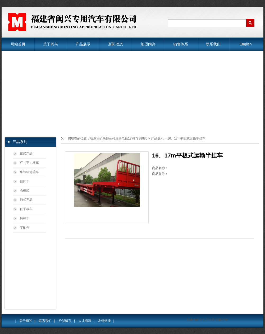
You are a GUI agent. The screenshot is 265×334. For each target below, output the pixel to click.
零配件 (24, 227)
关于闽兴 (50, 44)
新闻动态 (115, 44)
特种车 (24, 218)
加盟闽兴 (148, 44)
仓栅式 (24, 190)
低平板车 (26, 209)
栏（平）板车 (29, 163)
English (246, 44)
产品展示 (83, 44)
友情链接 (104, 321)
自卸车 (24, 181)
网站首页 (18, 44)
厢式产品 (26, 200)
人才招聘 (84, 321)
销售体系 (180, 44)
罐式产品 (26, 153)
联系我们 (213, 44)
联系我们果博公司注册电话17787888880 (118, 138)
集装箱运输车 (29, 172)
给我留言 (65, 321)
